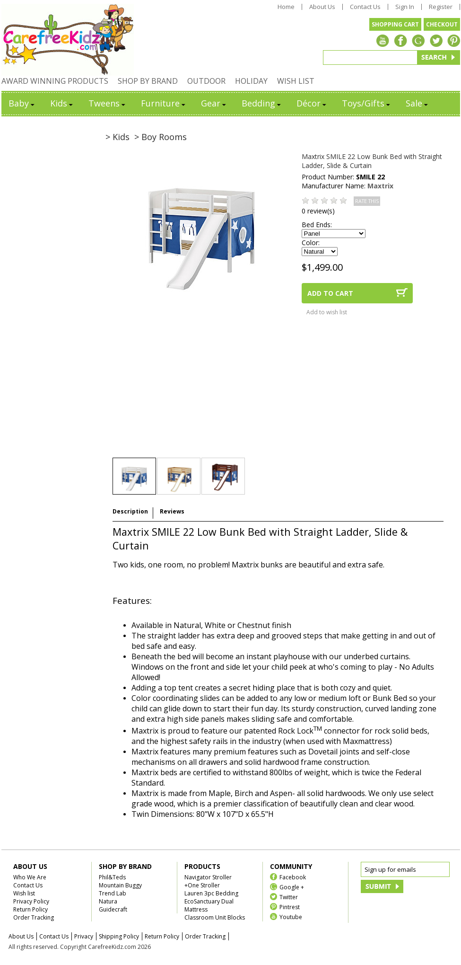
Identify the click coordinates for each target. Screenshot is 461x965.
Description (130, 511)
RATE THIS (367, 201)
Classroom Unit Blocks (214, 917)
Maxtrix (380, 185)
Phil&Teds (112, 877)
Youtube (290, 916)
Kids (62, 103)
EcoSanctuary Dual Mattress (209, 905)
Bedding (262, 103)
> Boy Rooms (160, 136)
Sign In (404, 7)
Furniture (164, 103)
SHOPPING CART (395, 24)
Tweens (107, 103)
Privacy (83, 936)
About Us (322, 7)
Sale (417, 103)
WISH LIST (295, 81)
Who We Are (29, 877)
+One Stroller (202, 885)
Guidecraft (113, 909)
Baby (22, 103)
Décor (312, 103)
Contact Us (365, 7)
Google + (291, 886)
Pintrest (289, 906)
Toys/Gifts (366, 103)
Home (286, 7)
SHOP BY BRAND (148, 81)
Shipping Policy (119, 936)
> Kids (117, 136)
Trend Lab (112, 893)
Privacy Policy (31, 901)
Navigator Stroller (208, 877)
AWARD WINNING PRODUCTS (54, 81)
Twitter (288, 896)
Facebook (292, 876)
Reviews (172, 511)
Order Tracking (33, 917)
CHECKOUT (442, 24)
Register (440, 7)
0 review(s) (318, 210)
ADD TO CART (330, 293)
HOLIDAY (251, 81)
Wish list (24, 893)
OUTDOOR (206, 81)
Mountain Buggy (120, 885)
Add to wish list (326, 312)
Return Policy (30, 909)
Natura (108, 901)
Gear (214, 103)
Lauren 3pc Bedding (211, 893)
